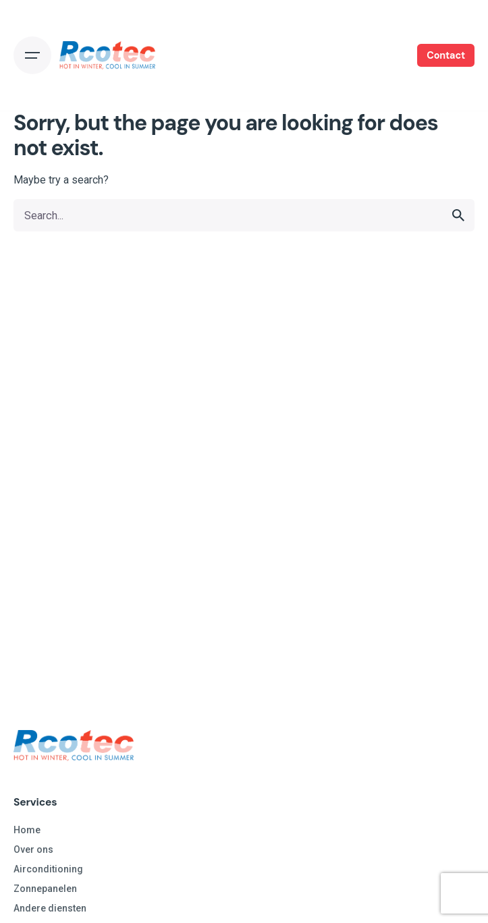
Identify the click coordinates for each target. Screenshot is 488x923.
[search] (458, 215)
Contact (446, 55)
